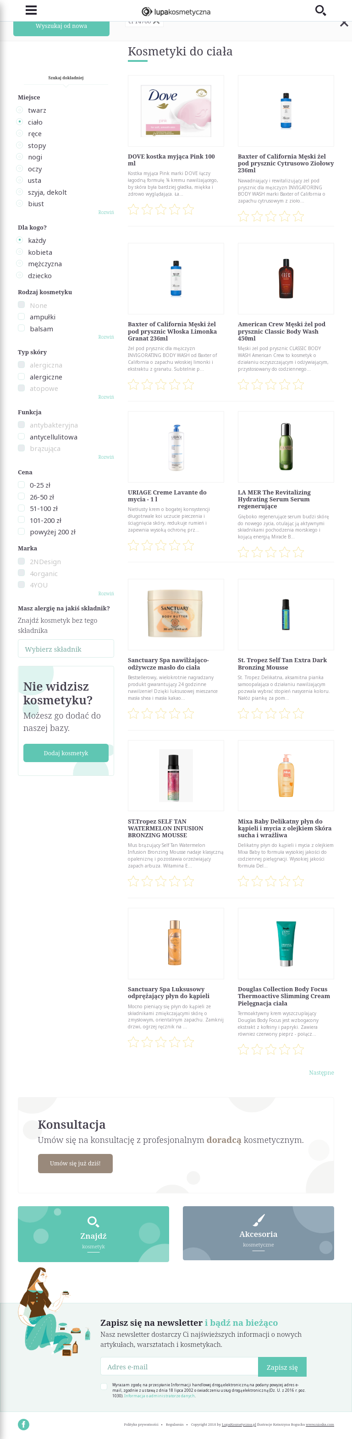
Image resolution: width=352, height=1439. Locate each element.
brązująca (45, 448)
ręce (35, 133)
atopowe (44, 388)
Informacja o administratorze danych (159, 1394)
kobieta (40, 252)
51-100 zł (44, 508)
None (38, 305)
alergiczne (46, 376)
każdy (37, 240)
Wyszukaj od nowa (61, 26)
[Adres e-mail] (179, 1365)
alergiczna (46, 364)
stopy (37, 145)
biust (36, 203)
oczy (35, 168)
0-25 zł (40, 484)
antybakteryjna (54, 424)
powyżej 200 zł (53, 531)
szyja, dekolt (47, 192)
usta (34, 180)
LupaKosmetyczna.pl (239, 1423)
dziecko (40, 275)
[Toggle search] (324, 10)
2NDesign (45, 561)
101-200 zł (45, 520)
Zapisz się (282, 1366)
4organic (44, 573)
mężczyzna (45, 263)
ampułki (42, 316)
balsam (41, 328)
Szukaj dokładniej (66, 77)
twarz (37, 110)
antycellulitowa (53, 436)
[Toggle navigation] (27, 10)
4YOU (39, 584)
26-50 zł (42, 496)
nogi (35, 156)
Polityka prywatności (141, 1423)
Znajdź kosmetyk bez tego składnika (57, 625)
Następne (321, 1072)
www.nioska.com (320, 1423)
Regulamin (175, 1423)
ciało (35, 121)
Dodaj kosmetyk (66, 753)
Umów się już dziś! (77, 1163)
